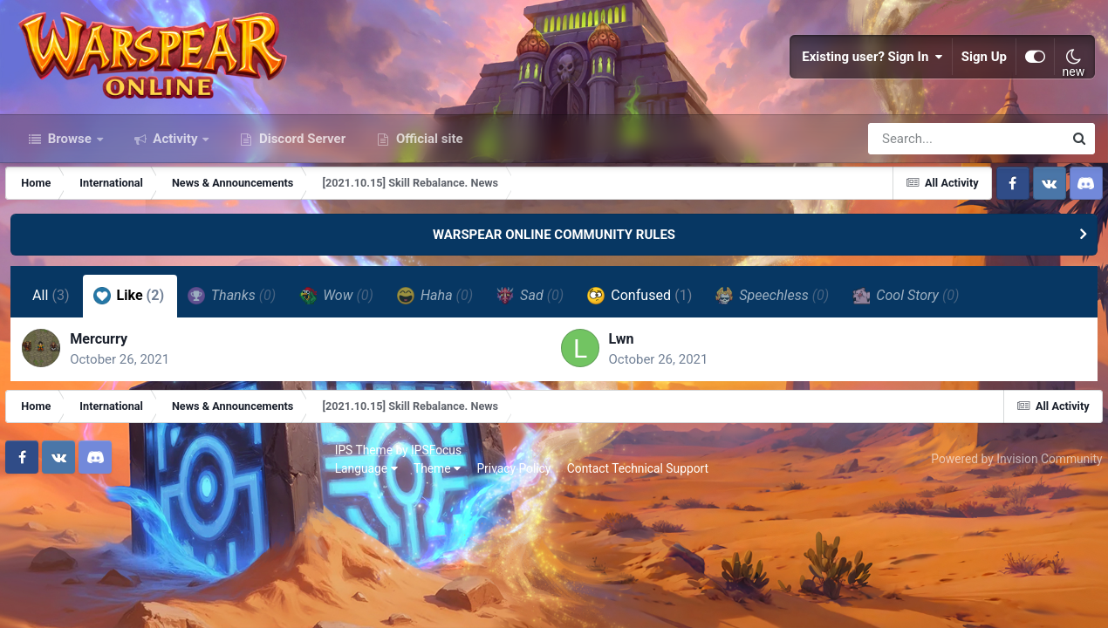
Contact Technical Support (315, 541)
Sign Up (984, 87)
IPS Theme (42, 522)
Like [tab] (132, 356)
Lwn (621, 405)
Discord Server (300, 199)
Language (44, 541)
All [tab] (53, 356)
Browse (69, 199)
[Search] (916, 199)
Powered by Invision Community (1009, 531)
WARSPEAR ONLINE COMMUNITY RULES (554, 295)
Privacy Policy (192, 541)
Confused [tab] (642, 356)
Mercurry (107, 405)
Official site (427, 199)
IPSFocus (114, 522)
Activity (176, 199)
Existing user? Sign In (872, 87)
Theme (115, 541)
